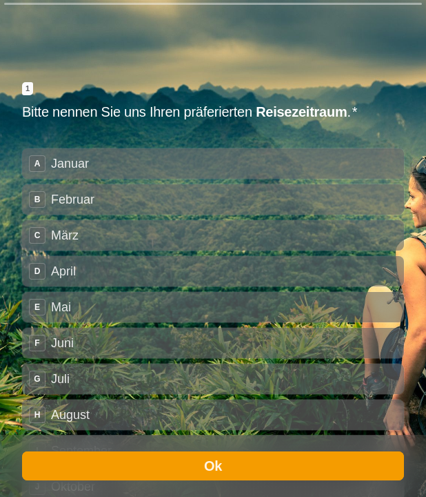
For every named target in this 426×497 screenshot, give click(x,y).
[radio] (213, 163)
